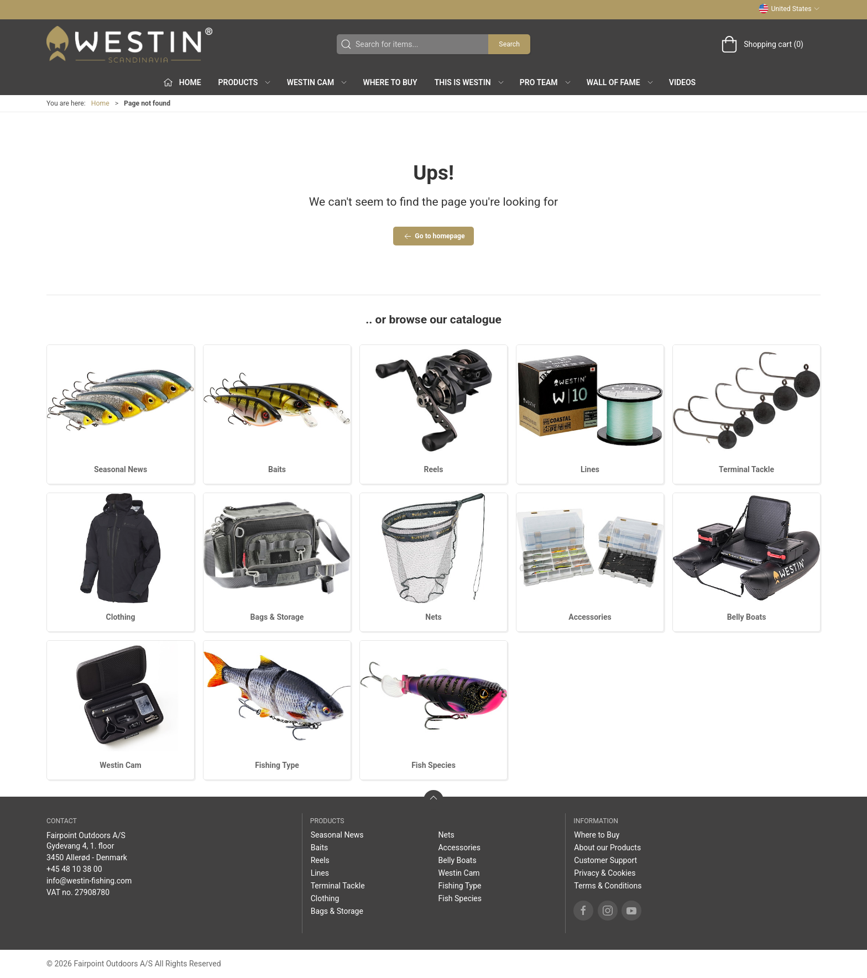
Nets (433, 617)
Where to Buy (390, 82)
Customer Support (605, 860)
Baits (277, 469)
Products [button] (245, 82)
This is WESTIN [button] (470, 82)
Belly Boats (746, 617)
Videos (682, 82)
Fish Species (433, 765)
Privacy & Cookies (604, 873)
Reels (433, 469)
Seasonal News (120, 469)
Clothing (120, 617)
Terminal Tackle (746, 469)
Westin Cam (120, 765)
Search (509, 44)
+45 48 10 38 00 (74, 869)
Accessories (589, 617)
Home (100, 103)
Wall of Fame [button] (620, 82)
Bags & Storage (277, 617)
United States (789, 9)
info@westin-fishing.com (89, 880)
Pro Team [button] (546, 82)
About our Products (607, 847)
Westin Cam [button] (317, 82)
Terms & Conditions (607, 885)
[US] (129, 44)
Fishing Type (277, 765)
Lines (590, 469)
